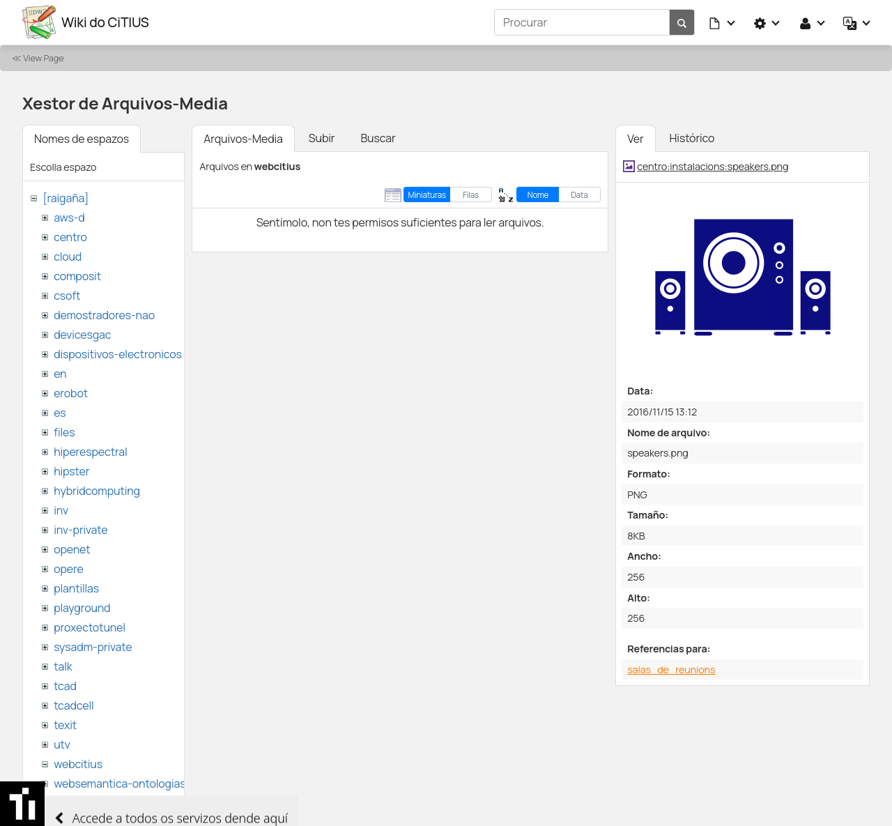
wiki (63, 803)
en (60, 373)
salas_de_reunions (671, 669)
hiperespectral (90, 451)
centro (70, 237)
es (60, 412)
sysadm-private (93, 647)
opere (68, 568)
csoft (67, 295)
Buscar (377, 138)
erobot (71, 393)
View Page (43, 58)
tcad (65, 686)
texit (65, 725)
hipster (71, 471)
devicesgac (82, 334)
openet (72, 549)
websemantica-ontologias (119, 783)
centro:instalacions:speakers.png (712, 166)
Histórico (692, 138)
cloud (68, 256)
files (64, 432)
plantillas (76, 588)
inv (61, 510)
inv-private (80, 529)
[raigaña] (66, 198)
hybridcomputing (97, 490)
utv (62, 744)
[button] (722, 22)
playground (82, 607)
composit (77, 276)
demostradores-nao (104, 315)
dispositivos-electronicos (117, 354)
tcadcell (73, 705)
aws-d (69, 217)
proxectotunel (89, 627)
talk (63, 666)
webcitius (78, 764)
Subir (322, 138)
